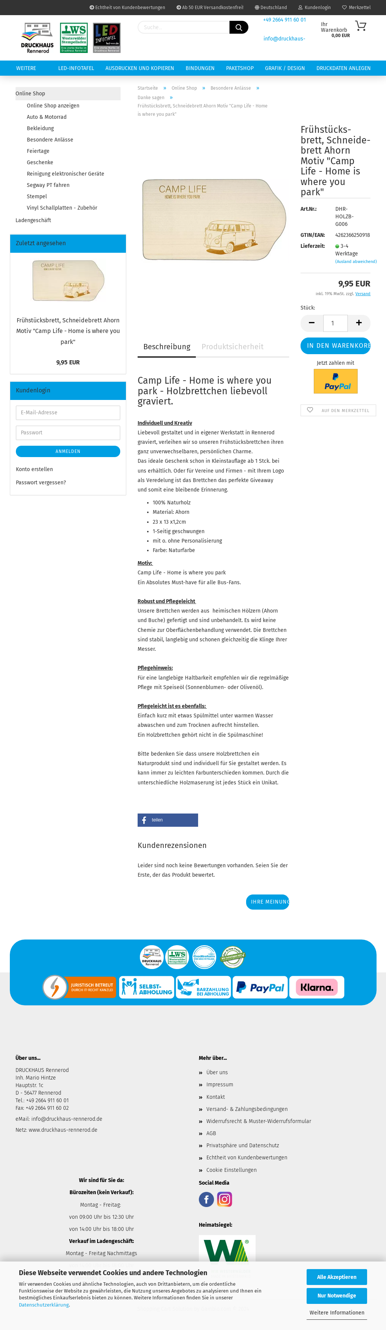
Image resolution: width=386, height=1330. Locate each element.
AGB (211, 1133)
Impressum (219, 1084)
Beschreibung (166, 346)
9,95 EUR (68, 362)
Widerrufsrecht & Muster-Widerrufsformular (258, 1121)
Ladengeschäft (33, 220)
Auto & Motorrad (47, 117)
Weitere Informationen (337, 1313)
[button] (168, 820)
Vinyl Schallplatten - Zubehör (62, 208)
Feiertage (38, 151)
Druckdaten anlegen (343, 68)
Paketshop (240, 68)
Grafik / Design (285, 68)
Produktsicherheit (233, 346)
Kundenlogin (314, 7)
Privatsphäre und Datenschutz (242, 1145)
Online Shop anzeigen (53, 106)
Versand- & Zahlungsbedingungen (247, 1109)
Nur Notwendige (337, 1296)
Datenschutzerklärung (44, 1305)
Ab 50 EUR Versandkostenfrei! (210, 7)
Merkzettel (356, 7)
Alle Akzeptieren (337, 1277)
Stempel (37, 196)
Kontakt (215, 1097)
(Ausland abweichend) (356, 261)
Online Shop (30, 93)
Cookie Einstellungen (231, 1170)
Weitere (26, 68)
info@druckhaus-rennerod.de (66, 1119)
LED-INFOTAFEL (76, 68)
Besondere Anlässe (50, 140)
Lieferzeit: (312, 246)
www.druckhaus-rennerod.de (63, 1130)
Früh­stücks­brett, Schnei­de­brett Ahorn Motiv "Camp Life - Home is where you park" (68, 331)
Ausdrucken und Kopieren (139, 68)
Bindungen (200, 68)
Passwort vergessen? (41, 482)
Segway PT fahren (48, 185)
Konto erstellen (34, 469)
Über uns (217, 1072)
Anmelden (68, 451)
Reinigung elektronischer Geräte (65, 174)
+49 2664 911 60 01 (284, 20)
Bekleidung (40, 128)
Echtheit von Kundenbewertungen (127, 7)
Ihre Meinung (270, 902)
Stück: (308, 308)
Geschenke (40, 162)
